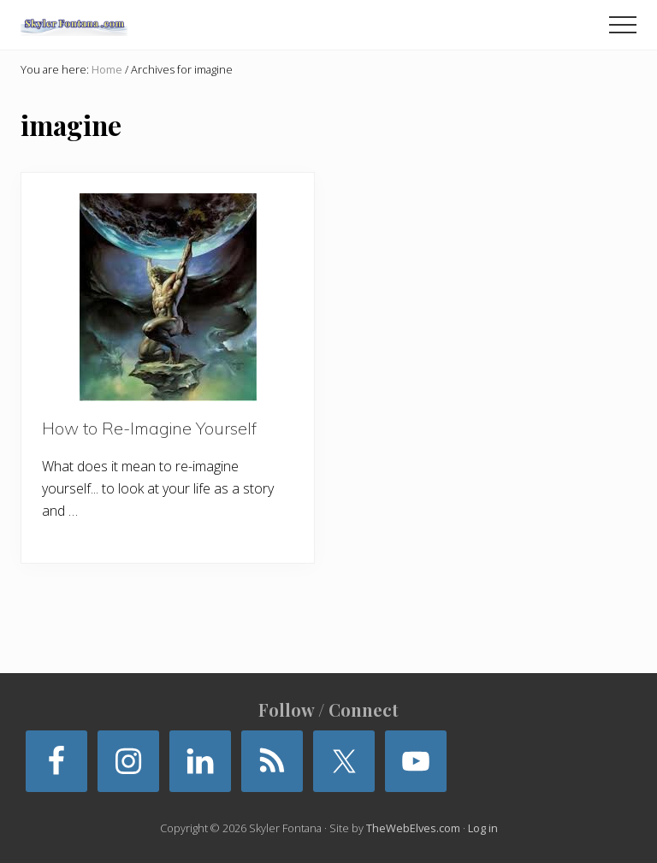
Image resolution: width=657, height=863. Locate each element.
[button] (622, 24)
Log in (483, 828)
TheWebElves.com (413, 828)
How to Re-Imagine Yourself (149, 428)
